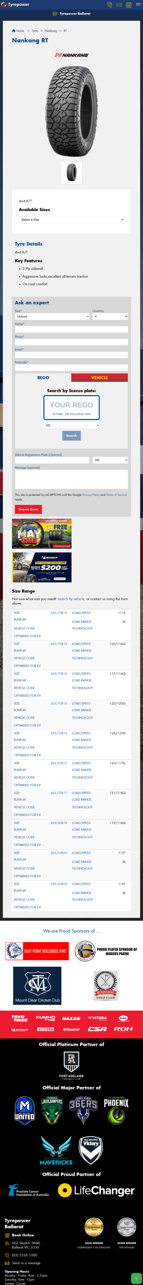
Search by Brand (16, 1281)
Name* (20, 324)
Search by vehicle (71, 564)
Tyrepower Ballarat (72, 13)
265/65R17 (59, 729)
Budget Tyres (79, 1276)
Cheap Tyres (79, 1281)
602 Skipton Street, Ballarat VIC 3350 (26, 1211)
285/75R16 (59, 699)
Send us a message (26, 1229)
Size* (18, 311)
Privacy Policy (91, 495)
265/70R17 (59, 758)
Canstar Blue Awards (84, 1271)
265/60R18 (59, 788)
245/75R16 (59, 609)
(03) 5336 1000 (24, 1221)
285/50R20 (59, 849)
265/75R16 (59, 669)
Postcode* (21, 362)
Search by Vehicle (16, 1271)
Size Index (78, 1266)
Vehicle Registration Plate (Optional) (38, 455)
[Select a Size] (71, 219)
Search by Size (14, 1276)
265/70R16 (59, 639)
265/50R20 (59, 818)
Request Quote (28, 509)
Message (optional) (27, 468)
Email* (19, 349)
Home (18, 31)
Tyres (9, 1266)
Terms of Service (116, 495)
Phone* (19, 337)
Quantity (98, 311)
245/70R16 (59, 578)
